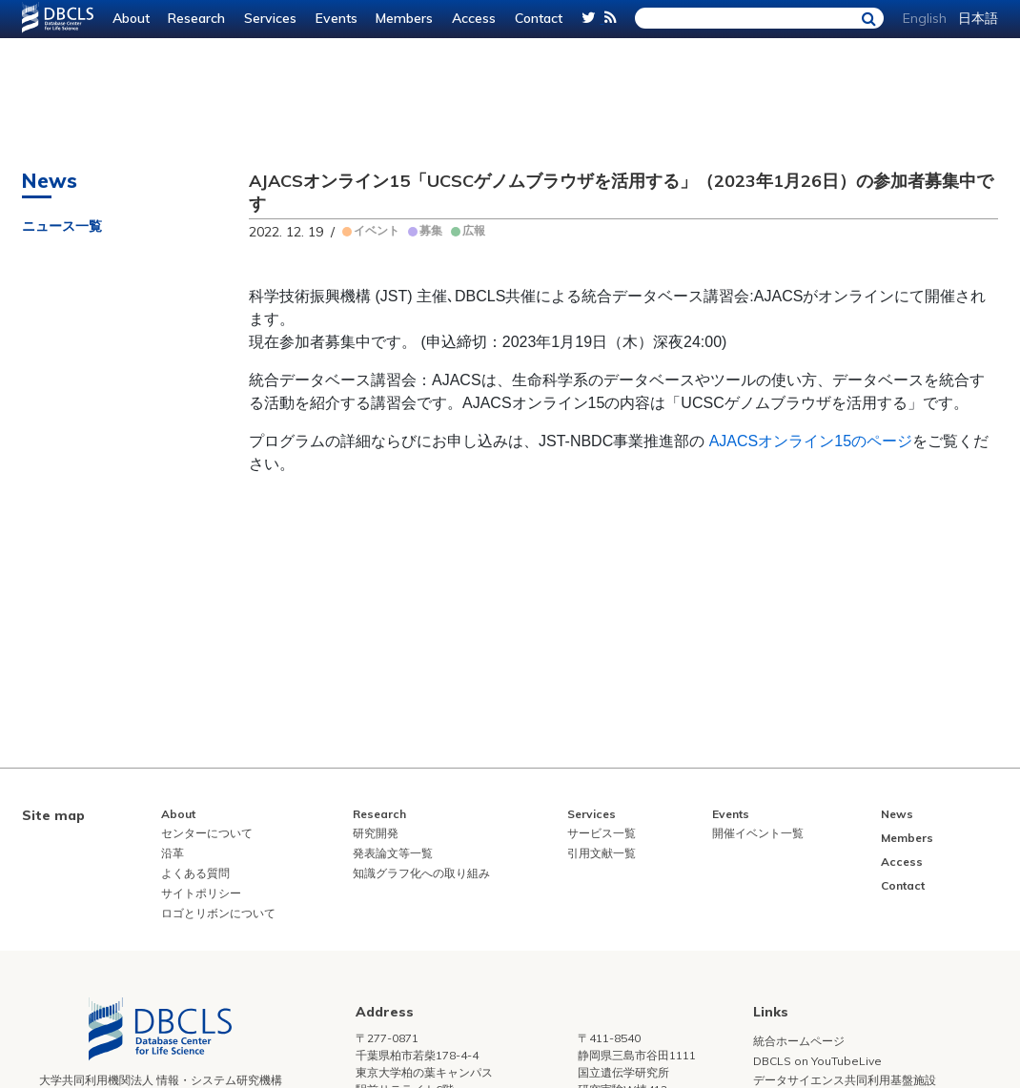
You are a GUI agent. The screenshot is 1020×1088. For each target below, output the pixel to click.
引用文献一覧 (601, 853)
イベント (376, 230)
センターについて (207, 833)
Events (336, 18)
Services (270, 18)
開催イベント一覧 (758, 833)
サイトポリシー (201, 893)
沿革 (172, 853)
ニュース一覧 (62, 226)
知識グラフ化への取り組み (421, 873)
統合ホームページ (799, 1041)
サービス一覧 (601, 833)
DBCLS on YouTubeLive (817, 1061)
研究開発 (375, 833)
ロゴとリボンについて (218, 913)
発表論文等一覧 (393, 853)
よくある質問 (195, 873)
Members (404, 18)
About (131, 18)
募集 (430, 230)
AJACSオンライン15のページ (810, 441)
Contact (538, 18)
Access (474, 18)
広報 (473, 230)
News (897, 814)
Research (196, 18)
